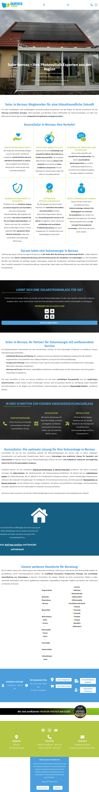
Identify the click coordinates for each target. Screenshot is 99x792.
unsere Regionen (63, 680)
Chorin (45, 623)
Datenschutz (84, 748)
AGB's (93, 748)
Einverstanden (42, 788)
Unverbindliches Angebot (88, 681)
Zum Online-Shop (63, 686)
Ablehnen (58, 788)
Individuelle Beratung (88, 690)
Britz (45, 620)
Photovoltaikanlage (40, 493)
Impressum (74, 748)
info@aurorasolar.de (82, 744)
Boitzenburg (46, 616)
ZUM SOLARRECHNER (49, 323)
